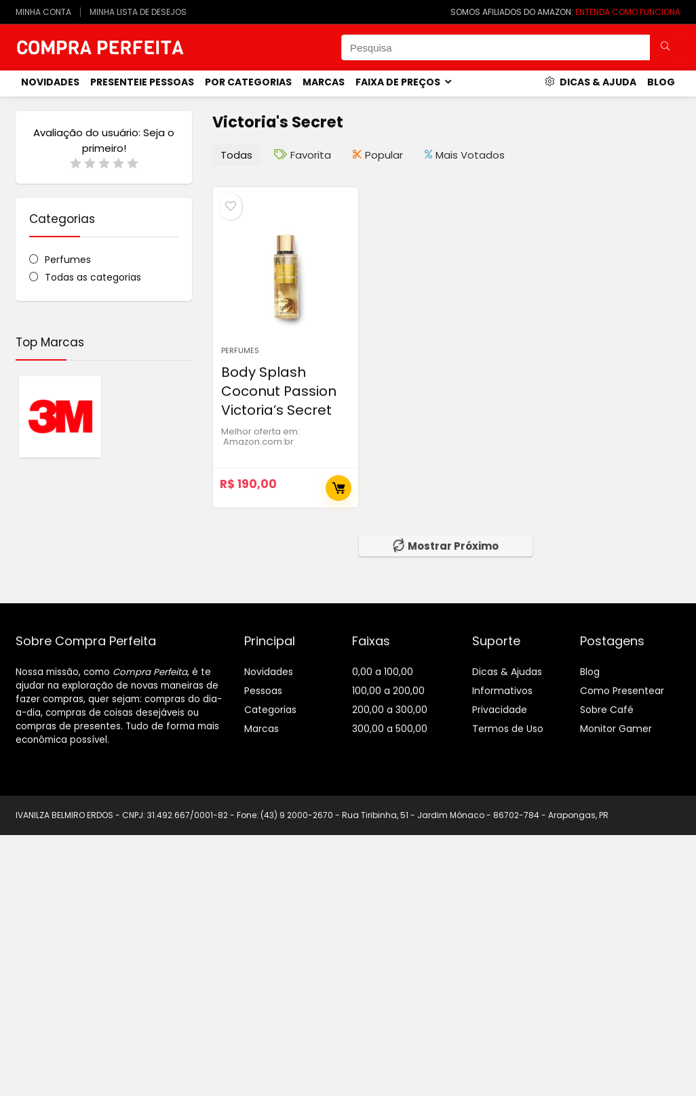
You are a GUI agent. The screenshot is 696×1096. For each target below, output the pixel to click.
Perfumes (68, 259)
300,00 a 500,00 (389, 728)
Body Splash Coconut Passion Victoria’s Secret (278, 391)
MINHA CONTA (43, 12)
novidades (50, 82)
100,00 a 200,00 (388, 690)
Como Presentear (622, 690)
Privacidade (499, 709)
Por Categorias (248, 82)
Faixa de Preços (397, 82)
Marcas (324, 82)
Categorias (270, 709)
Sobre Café (607, 709)
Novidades (268, 671)
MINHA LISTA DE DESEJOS (138, 12)
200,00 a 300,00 (389, 709)
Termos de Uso (507, 728)
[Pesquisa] (665, 47)
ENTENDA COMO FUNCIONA (627, 12)
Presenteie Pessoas (142, 82)
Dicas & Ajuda (590, 82)
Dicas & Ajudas (507, 671)
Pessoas (263, 690)
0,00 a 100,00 (382, 671)
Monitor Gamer (616, 728)
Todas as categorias (93, 277)
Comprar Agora (338, 488)
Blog (661, 82)
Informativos (502, 690)
